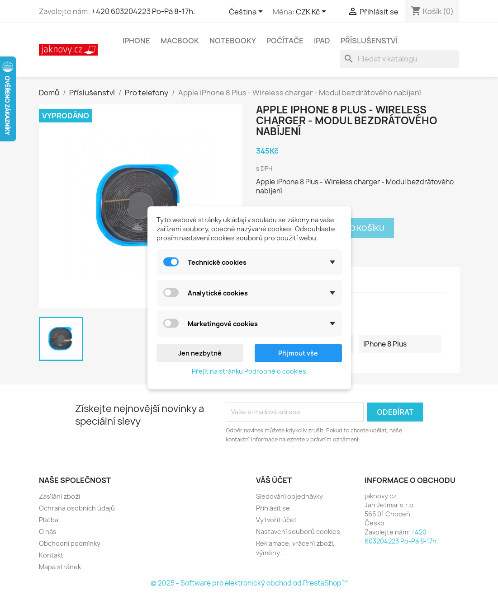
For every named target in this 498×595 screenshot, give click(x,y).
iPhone (136, 41)
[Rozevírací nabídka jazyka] (247, 12)
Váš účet (274, 480)
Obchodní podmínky (69, 543)
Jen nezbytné (200, 352)
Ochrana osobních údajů (77, 508)
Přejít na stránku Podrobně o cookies (249, 370)
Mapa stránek (60, 566)
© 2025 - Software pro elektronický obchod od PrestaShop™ (249, 583)
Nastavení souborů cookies (298, 531)
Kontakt (51, 555)
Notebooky (232, 41)
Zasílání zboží (59, 496)
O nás (48, 531)
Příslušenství (369, 41)
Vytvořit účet (276, 519)
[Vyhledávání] (399, 59)
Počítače (285, 41)
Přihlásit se (273, 508)
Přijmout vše (298, 352)
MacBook (180, 41)
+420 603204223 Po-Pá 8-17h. (143, 11)
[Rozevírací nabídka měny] (312, 12)
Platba (48, 519)
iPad (322, 41)
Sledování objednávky (289, 496)
